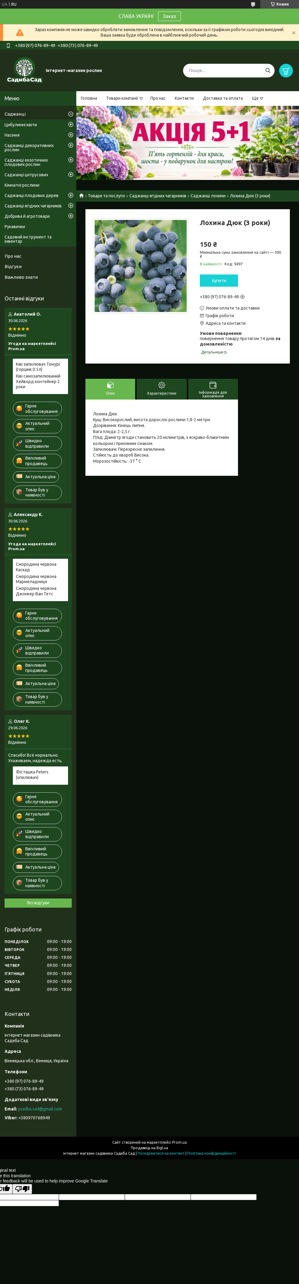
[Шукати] (268, 70)
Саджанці (15, 114)
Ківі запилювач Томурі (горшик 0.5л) (38, 367)
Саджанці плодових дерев (32, 195)
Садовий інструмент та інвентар (28, 239)
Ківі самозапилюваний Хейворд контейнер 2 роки (38, 381)
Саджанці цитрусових (26, 174)
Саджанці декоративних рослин (29, 147)
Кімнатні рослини (22, 185)
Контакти (184, 98)
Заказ (169, 16)
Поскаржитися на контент (161, 1153)
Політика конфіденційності (211, 1153)
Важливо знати (21, 277)
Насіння (12, 135)
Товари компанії (122, 98)
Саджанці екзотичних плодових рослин (26, 162)
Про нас (158, 98)
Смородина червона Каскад (36, 567)
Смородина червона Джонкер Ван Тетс (36, 591)
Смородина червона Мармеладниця (36, 579)
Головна (89, 98)
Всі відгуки (38, 902)
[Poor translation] (22, 1189)
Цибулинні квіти (21, 124)
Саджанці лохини (208, 195)
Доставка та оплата (223, 98)
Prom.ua (179, 1142)
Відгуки (13, 266)
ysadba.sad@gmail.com (40, 1108)
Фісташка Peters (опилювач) (32, 774)
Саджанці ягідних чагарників (157, 195)
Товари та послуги (106, 195)
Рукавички (15, 226)
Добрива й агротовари (27, 216)
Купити (219, 280)
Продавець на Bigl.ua (149, 1148)
